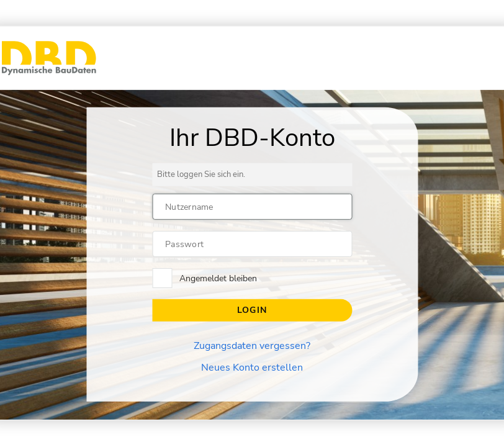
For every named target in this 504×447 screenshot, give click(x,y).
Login (252, 310)
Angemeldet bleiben (218, 278)
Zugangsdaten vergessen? (252, 346)
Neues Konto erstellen (252, 367)
